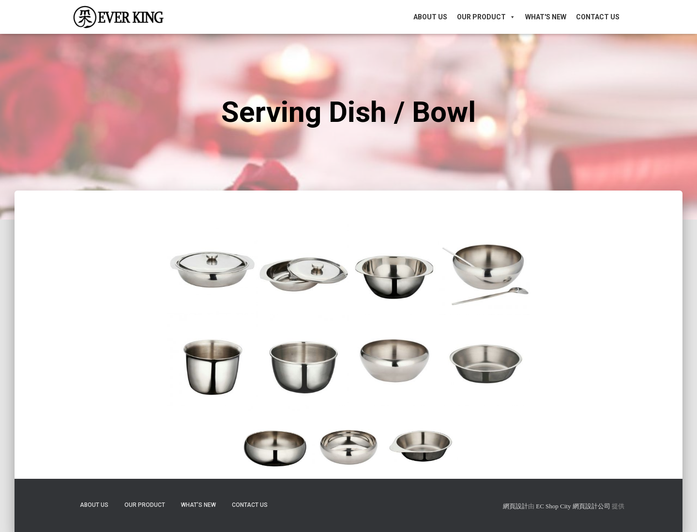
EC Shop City (554, 506)
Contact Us (598, 17)
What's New (545, 17)
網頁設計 (515, 506)
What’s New (198, 505)
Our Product (486, 17)
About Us (430, 17)
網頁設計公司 (591, 506)
